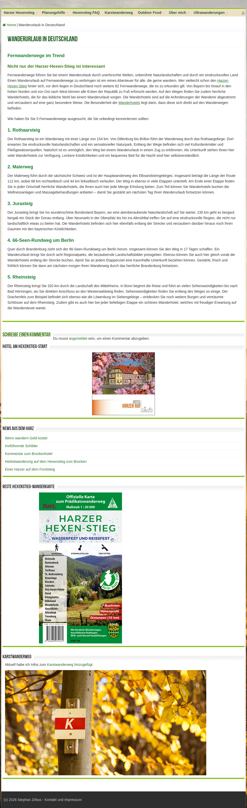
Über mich (177, 13)
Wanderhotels (129, 103)
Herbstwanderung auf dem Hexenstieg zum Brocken (46, 461)
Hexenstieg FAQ (86, 13)
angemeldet (78, 338)
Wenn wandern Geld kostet (26, 438)
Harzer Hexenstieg (19, 13)
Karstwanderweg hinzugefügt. (70, 665)
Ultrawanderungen (209, 13)
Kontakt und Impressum (63, 800)
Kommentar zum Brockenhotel (28, 454)
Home (9, 25)
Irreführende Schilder (21, 446)
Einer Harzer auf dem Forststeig (30, 469)
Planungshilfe (53, 13)
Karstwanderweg (119, 13)
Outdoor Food (149, 13)
